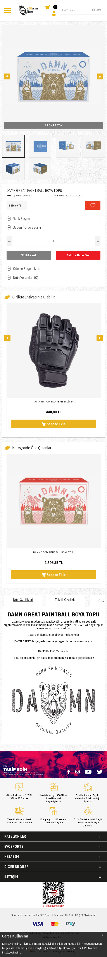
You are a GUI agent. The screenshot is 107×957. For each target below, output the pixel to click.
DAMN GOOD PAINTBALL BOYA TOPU (53, 552)
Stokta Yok (29, 255)
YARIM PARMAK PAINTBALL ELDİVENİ (53, 401)
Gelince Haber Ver (78, 255)
